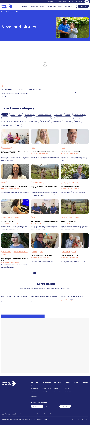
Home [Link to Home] (2, 11)
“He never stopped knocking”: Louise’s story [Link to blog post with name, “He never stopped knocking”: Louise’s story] (42, 151)
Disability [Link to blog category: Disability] (5, 118)
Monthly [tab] (67, 316)
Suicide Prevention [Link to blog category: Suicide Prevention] (30, 114)
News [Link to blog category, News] (4, 86)
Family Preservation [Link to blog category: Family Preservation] (8, 125)
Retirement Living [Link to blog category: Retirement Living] (16, 118)
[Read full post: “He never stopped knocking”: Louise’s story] (45, 136)
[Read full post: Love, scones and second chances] (75, 240)
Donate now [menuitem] (44, 386)
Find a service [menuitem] (34, 396)
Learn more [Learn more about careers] (34, 302)
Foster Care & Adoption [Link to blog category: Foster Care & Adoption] (45, 114)
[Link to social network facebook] (71, 418)
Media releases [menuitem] (68, 394)
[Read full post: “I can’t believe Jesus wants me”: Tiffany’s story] (15, 171)
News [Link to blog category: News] (19, 114)
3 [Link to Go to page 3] (40, 273)
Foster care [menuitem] (33, 391)
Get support (24, 6)
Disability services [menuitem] (34, 386)
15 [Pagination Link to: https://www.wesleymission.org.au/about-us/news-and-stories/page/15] (51, 273)
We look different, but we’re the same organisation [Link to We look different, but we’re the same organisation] (22, 90)
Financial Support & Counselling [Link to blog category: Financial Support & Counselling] (44, 118)
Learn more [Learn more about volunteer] (4, 302)
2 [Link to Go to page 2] (37, 273)
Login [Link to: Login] (87, 1)
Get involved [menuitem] (57, 383)
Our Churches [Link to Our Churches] (50, 1)
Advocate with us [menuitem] (57, 391)
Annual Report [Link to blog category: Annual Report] (6, 121)
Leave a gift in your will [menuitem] (46, 388)
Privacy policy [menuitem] (32, 418)
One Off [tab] (23, 316)
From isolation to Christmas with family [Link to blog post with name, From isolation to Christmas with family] (41, 255)
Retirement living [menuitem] (34, 388)
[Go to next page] (55, 273)
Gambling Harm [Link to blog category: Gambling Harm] (79, 118)
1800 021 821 (65, 299)
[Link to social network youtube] (79, 418)
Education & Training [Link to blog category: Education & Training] (32, 121)
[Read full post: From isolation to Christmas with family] (45, 240)
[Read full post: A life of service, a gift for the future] (75, 171)
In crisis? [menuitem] (60, 6)
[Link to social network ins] (86, 418)
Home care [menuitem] (33, 394)
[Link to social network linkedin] (82, 418)
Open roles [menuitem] (56, 386)
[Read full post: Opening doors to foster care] (75, 206)
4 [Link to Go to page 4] (43, 273)
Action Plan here (12, 414)
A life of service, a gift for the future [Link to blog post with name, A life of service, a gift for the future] (70, 186)
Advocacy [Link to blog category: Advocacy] (77, 121)
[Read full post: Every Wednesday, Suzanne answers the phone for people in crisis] (15, 240)
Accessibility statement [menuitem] (41, 418)
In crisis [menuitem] (76, 383)
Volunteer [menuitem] (56, 388)
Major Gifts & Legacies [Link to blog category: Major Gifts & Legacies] (79, 114)
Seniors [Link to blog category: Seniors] (18, 125)
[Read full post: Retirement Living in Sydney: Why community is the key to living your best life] (15, 136)
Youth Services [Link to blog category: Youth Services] (45, 121)
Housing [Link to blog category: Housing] (68, 114)
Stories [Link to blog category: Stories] (12, 114)
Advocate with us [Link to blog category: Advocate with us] (18, 121)
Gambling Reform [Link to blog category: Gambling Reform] (57, 121)
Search (80, 1)
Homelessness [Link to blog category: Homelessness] (58, 114)
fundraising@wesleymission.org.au (69, 300)
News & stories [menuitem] (68, 391)
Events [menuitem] (55, 394)
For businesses (51, 6)
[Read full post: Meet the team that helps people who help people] (45, 206)
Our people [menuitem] (67, 388)
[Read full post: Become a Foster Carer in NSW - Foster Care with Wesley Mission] (45, 171)
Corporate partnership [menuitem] (46, 394)
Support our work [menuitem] (46, 383)
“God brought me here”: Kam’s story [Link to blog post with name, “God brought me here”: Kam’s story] (70, 151)
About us (42, 6)
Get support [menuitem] (34, 383)
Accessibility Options (61, 1)
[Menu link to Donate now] (83, 6)
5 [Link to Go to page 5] (46, 273)
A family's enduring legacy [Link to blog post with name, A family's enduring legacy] (8, 221)
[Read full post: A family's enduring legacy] (15, 206)
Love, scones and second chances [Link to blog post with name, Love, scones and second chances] (70, 255)
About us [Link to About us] (8, 11)
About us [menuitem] (67, 383)
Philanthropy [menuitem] (44, 391)
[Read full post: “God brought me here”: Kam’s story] (75, 136)
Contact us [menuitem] (66, 6)
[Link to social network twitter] (75, 418)
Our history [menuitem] (67, 386)
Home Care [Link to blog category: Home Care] (68, 121)
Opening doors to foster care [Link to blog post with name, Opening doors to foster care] (68, 221)
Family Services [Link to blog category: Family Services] (28, 118)
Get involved (34, 6)
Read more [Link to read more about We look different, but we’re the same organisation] (8, 96)
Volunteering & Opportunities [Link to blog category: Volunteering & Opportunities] (63, 118)
